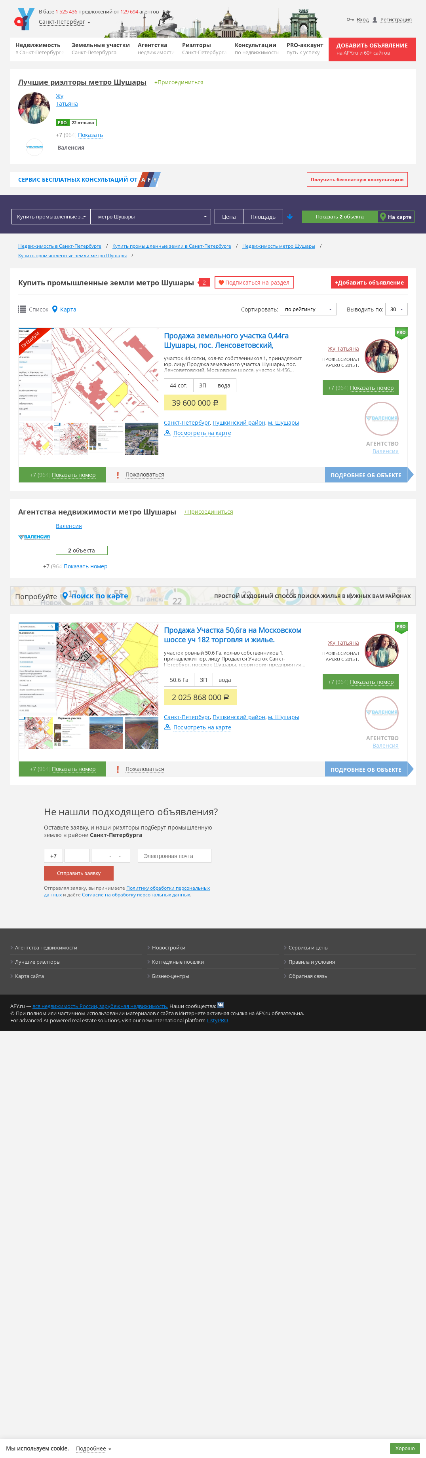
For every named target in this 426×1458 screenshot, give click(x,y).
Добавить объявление (372, 49)
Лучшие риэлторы (38, 961)
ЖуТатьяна (67, 99)
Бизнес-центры (170, 976)
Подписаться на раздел (257, 282)
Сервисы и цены (309, 947)
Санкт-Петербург (187, 422)
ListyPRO (217, 1020)
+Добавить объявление (369, 282)
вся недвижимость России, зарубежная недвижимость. (100, 1006)
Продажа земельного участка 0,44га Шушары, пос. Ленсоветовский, (226, 340)
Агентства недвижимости (46, 947)
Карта (68, 309)
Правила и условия (312, 961)
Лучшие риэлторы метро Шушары (82, 82)
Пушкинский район (239, 422)
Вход (363, 19)
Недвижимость (39, 48)
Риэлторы (204, 48)
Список (38, 309)
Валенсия (386, 451)
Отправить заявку (79, 873)
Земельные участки (101, 48)
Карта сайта (29, 976)
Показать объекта (339, 217)
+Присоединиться (178, 82)
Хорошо (405, 1448)
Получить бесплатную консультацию (357, 179)
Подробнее (91, 1448)
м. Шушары (283, 422)
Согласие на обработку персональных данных (136, 894)
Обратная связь (308, 976)
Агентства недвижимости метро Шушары (97, 511)
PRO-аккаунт (305, 48)
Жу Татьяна (343, 348)
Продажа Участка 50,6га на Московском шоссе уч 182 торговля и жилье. (232, 634)
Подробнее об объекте (366, 475)
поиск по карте (100, 595)
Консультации (257, 48)
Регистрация (396, 19)
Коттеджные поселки (178, 961)
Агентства (156, 48)
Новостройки (168, 947)
